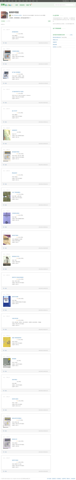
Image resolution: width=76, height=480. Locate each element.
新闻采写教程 (15, 235)
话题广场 (28, 5)
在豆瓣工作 (54, 478)
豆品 (37, 1)
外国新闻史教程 (15, 213)
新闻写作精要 (15, 296)
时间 (33, 1)
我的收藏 (55, 44)
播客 (16, 1)
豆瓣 (2, 1)
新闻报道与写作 (15, 256)
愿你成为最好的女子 (57, 37)
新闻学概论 (14, 379)
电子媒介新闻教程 (16, 72)
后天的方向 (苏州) (18, 15)
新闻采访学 (14, 439)
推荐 (49, 21)
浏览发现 (22, 5)
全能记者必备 (15, 318)
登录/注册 (72, 1)
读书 (5, 1)
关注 (4, 21)
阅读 (27, 1)
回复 (6, 43)
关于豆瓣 (49, 478)
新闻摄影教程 (15, 31)
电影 (9, 1)
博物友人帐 (55, 39)
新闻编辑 (14, 358)
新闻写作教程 (15, 460)
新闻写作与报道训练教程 (17, 277)
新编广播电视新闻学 (16, 337)
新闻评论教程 (15, 399)
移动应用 (73, 478)
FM (30, 1)
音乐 (12, 1)
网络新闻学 (14, 173)
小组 (23, 1)
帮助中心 (68, 478)
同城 (19, 1)
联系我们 (59, 478)
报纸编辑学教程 (15, 151)
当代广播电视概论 (16, 192)
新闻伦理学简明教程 (16, 418)
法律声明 (64, 478)
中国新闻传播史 (15, 51)
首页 (17, 5)
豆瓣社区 (8, 5)
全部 (3, 24)
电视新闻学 (14, 130)
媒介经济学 (14, 110)
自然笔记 (55, 46)
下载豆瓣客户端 (65, 1)
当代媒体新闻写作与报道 (17, 91)
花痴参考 (55, 42)
